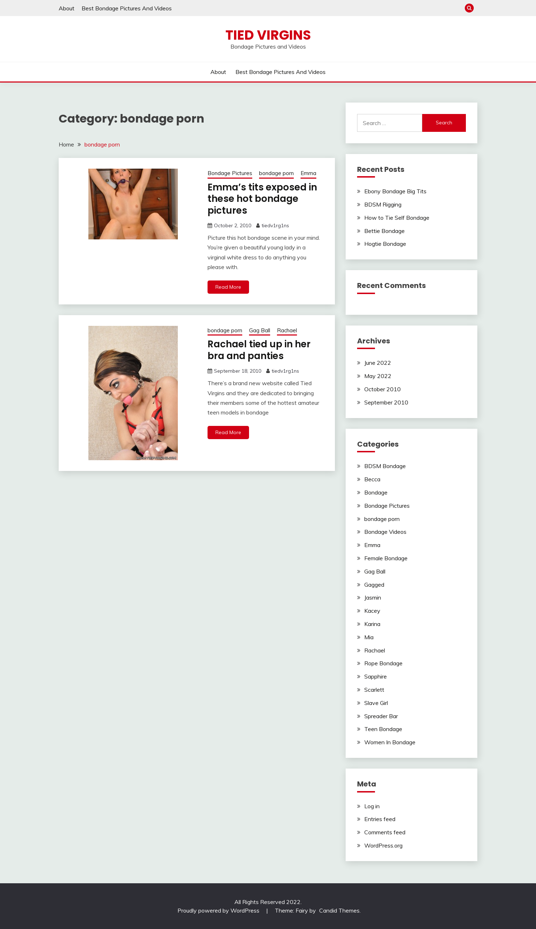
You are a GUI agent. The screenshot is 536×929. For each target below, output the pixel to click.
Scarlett (374, 689)
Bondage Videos (385, 531)
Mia (369, 637)
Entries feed (379, 819)
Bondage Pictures (230, 173)
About (66, 8)
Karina (372, 623)
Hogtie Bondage (385, 243)
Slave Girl (376, 702)
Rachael (287, 330)
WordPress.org (383, 845)
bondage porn (276, 173)
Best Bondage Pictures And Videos (127, 8)
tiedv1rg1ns (275, 225)
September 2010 (386, 402)
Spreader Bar (381, 716)
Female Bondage (386, 558)
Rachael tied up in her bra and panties (259, 350)
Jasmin (372, 597)
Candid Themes (339, 910)
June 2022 (377, 362)
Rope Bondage (383, 663)
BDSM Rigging (382, 204)
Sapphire (375, 676)
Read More (228, 287)
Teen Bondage (383, 728)
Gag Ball (259, 330)
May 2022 (377, 375)
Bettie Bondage (384, 230)
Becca (372, 479)
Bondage (376, 492)
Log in (372, 806)
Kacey (372, 610)
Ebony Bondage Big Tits (395, 191)
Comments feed (384, 832)
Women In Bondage (389, 742)
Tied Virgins (268, 35)
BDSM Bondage (385, 466)
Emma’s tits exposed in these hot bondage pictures (262, 199)
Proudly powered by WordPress (219, 910)
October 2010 (382, 389)
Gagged (374, 584)
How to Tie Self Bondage (396, 217)
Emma (308, 173)
